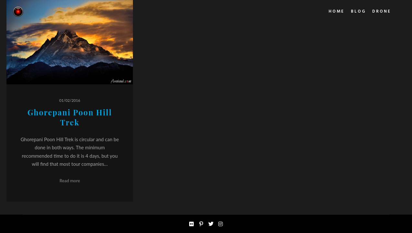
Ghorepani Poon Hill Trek (69, 117)
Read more (70, 180)
